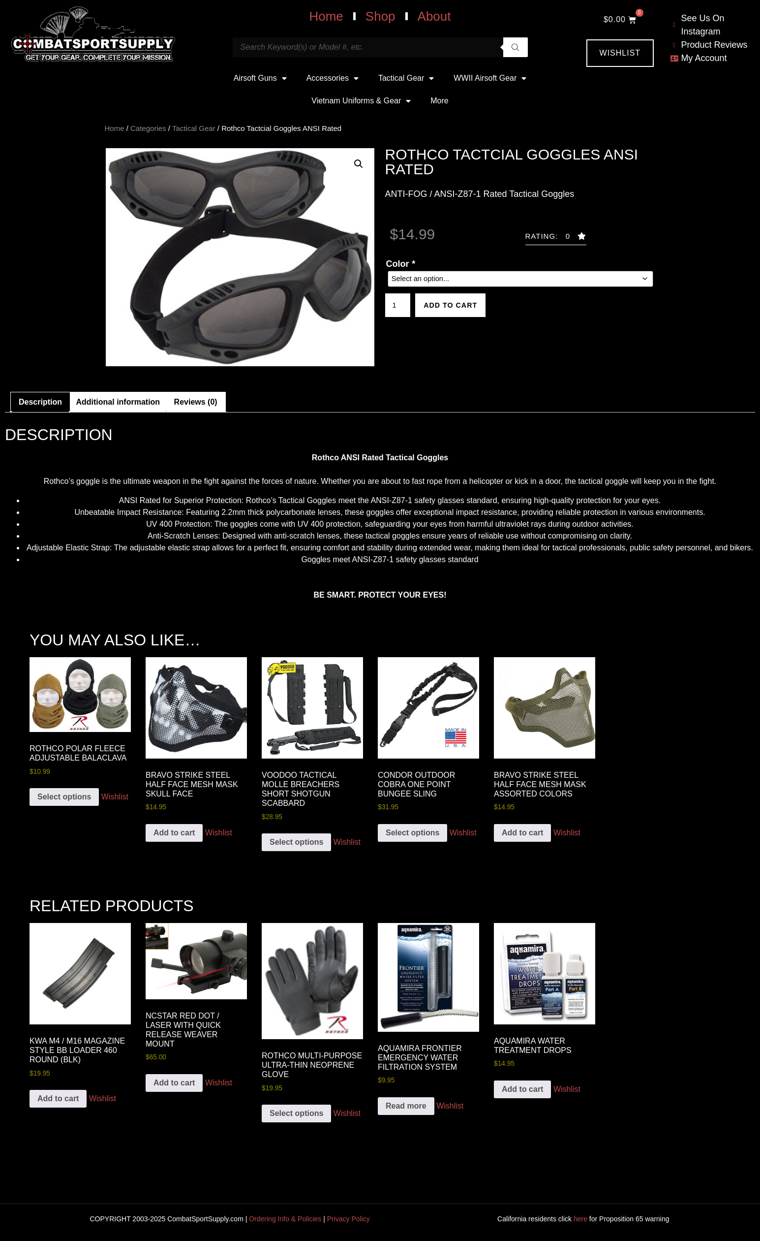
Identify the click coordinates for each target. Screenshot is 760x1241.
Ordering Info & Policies (285, 1219)
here (580, 1219)
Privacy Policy (348, 1219)
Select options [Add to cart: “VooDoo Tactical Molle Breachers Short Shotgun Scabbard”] (296, 842)
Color (400, 263)
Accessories (332, 78)
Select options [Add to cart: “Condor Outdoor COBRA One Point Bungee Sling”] (412, 832)
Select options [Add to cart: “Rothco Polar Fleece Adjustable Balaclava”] (64, 797)
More (439, 100)
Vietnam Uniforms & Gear (361, 101)
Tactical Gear (406, 78)
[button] (358, 164)
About (434, 16)
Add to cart (456, 306)
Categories (148, 128)
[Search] (515, 47)
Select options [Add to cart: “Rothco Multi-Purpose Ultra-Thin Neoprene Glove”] (296, 1113)
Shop (380, 16)
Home (326, 16)
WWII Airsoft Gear (490, 78)
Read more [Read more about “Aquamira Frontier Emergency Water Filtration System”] (406, 1106)
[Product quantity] (399, 306)
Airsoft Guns (260, 78)
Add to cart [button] (174, 832)
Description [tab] (40, 402)
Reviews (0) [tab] (195, 402)
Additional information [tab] (118, 402)
